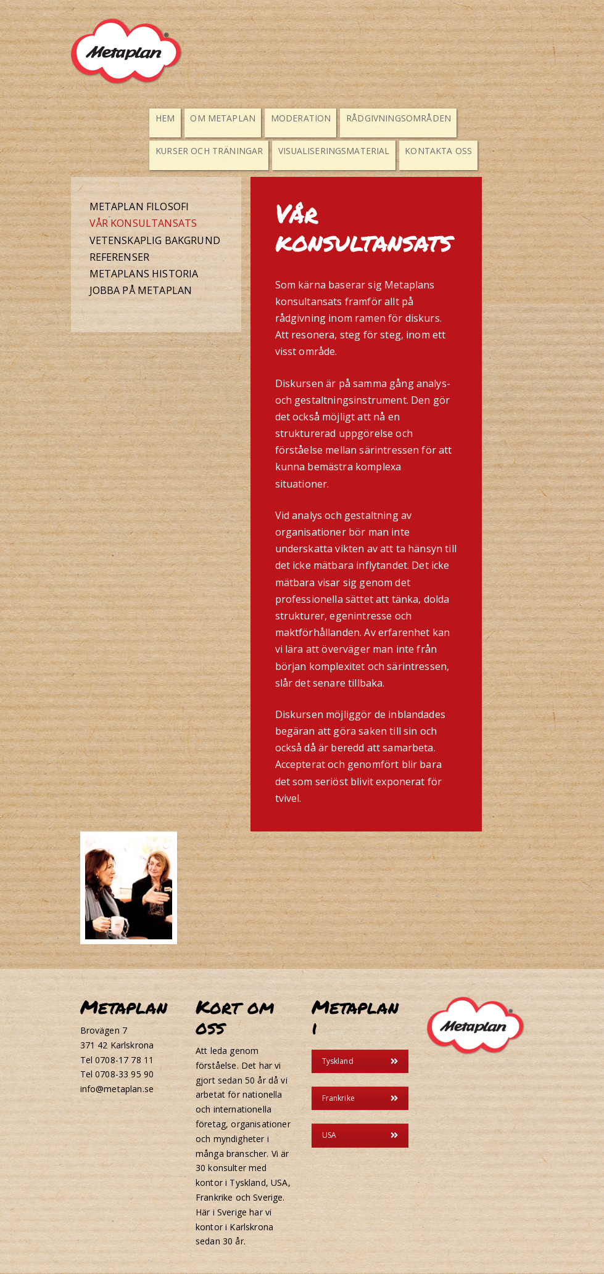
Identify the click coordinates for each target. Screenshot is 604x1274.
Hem (167, 117)
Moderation (290, 117)
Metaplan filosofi (139, 207)
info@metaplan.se (117, 1089)
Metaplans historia (144, 273)
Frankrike (360, 1098)
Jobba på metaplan (140, 291)
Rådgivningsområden (379, 117)
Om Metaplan (221, 117)
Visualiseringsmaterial (319, 150)
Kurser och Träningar (206, 150)
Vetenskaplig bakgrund (154, 240)
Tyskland (360, 1061)
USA (360, 1135)
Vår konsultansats (143, 224)
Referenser (119, 257)
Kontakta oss (413, 150)
